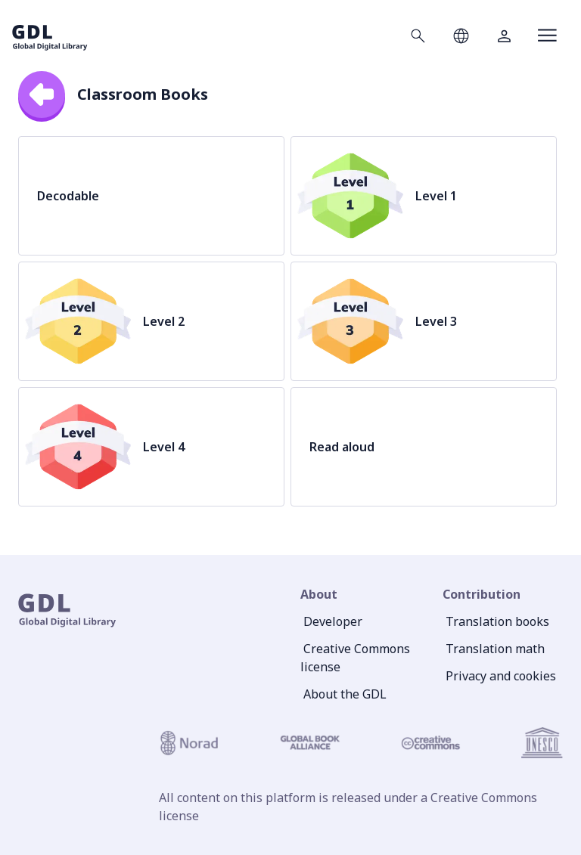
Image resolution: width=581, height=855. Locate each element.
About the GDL (345, 694)
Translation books (497, 621)
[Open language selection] (461, 35)
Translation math (495, 648)
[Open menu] (547, 35)
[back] (41, 94)
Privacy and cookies (501, 676)
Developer (332, 621)
